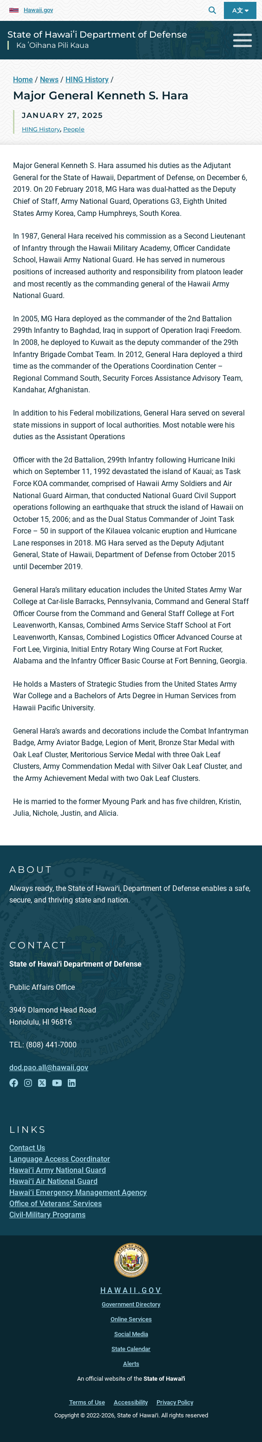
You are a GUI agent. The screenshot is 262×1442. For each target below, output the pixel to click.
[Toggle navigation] (243, 40)
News (49, 79)
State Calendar (131, 1348)
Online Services (131, 1319)
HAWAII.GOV (131, 1290)
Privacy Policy (175, 1402)
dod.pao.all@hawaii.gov (48, 1067)
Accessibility (131, 1402)
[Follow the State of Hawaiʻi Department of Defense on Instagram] (28, 1083)
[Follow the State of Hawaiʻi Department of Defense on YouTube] (57, 1083)
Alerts (131, 1363)
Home (23, 79)
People (74, 129)
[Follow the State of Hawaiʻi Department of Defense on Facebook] (13, 1083)
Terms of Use (87, 1402)
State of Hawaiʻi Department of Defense (97, 34)
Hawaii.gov (38, 9)
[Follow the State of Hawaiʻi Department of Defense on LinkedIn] (72, 1083)
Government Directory (131, 1304)
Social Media (131, 1334)
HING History (87, 79)
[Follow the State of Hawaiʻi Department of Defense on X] (42, 1083)
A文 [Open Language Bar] (240, 10)
